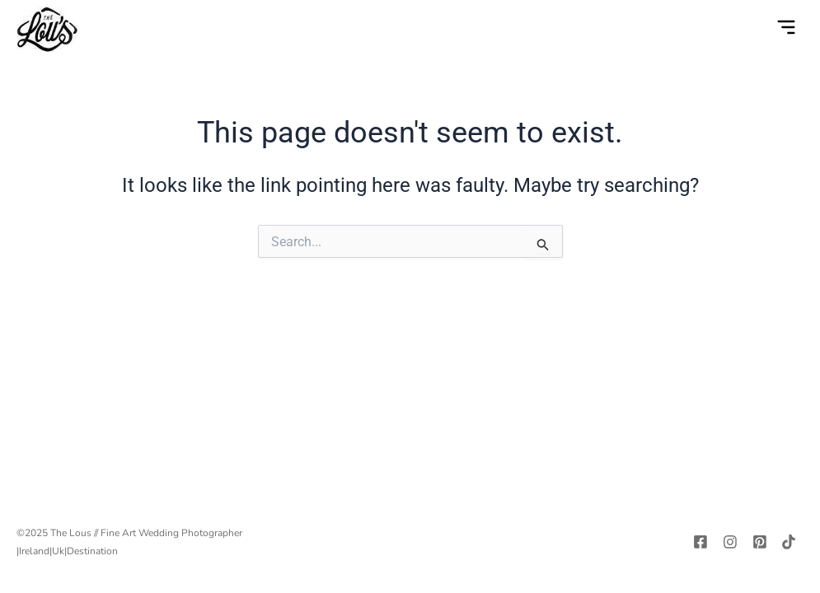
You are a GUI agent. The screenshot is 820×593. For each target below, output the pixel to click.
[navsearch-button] (752, 29)
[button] (786, 29)
